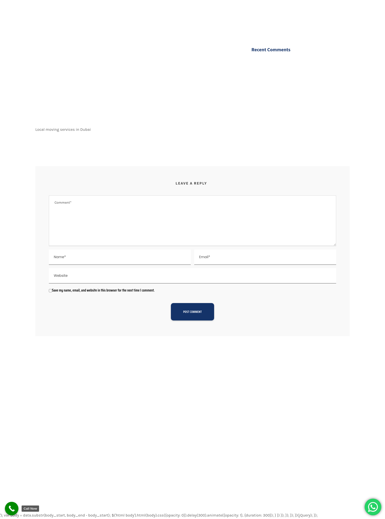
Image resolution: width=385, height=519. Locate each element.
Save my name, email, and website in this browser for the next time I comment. (103, 290)
